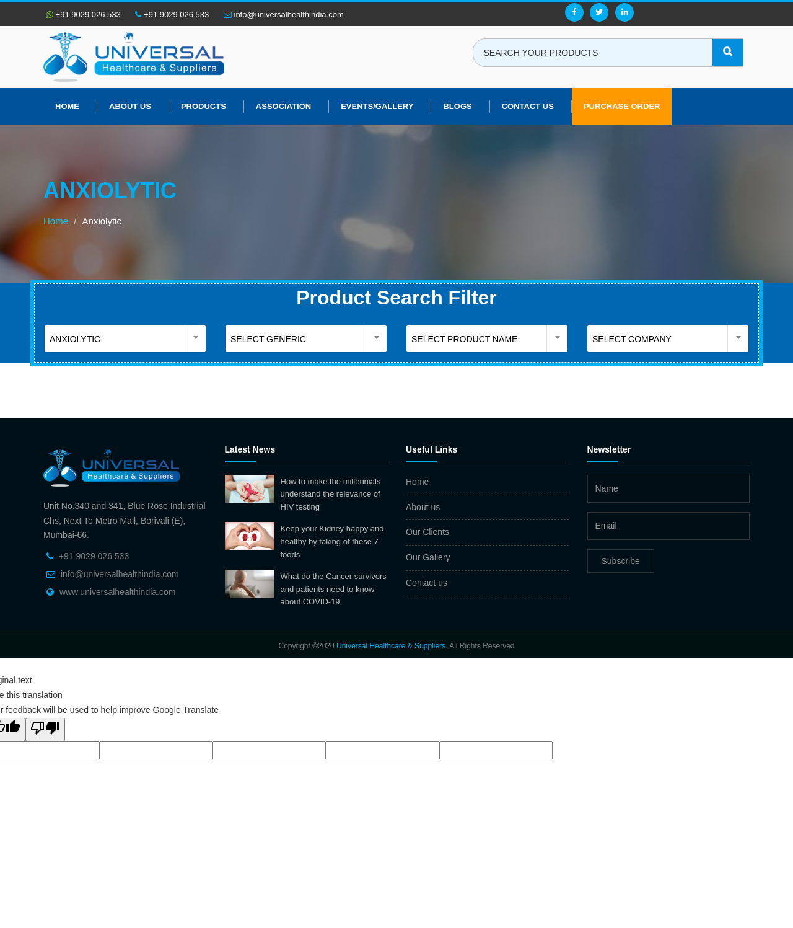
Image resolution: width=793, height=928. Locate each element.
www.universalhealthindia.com (117, 592)
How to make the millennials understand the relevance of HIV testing (331, 494)
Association (283, 106)
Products (203, 106)
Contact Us (528, 106)
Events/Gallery (377, 106)
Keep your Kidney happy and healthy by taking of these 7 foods (332, 541)
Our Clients (427, 532)
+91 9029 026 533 (83, 14)
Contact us (426, 583)
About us (130, 106)
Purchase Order (622, 106)
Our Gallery (428, 557)
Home (67, 106)
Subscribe (621, 561)
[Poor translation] (45, 729)
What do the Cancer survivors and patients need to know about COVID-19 (334, 589)
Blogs (457, 106)
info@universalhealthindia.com (284, 14)
